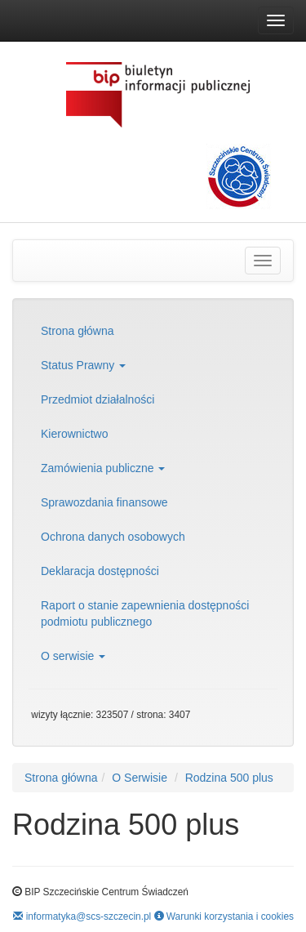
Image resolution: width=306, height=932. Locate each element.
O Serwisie (139, 777)
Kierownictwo (74, 433)
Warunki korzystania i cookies (224, 916)
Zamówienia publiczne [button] (103, 468)
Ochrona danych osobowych (113, 536)
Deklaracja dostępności (100, 570)
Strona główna (77, 330)
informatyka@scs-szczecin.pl (82, 916)
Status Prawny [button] (83, 365)
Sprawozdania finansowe (104, 502)
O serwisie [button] (73, 655)
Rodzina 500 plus (229, 777)
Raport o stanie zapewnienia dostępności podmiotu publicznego (145, 613)
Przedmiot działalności (97, 399)
